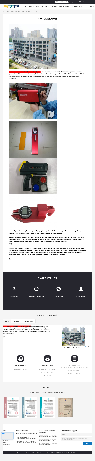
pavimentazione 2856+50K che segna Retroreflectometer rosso (48, 444)
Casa (4, 12)
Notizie (4, 442)
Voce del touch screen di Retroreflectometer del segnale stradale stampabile (26, 438)
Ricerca (70, 1)
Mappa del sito (6, 444)
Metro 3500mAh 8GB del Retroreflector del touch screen (27, 434)
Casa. (25, 6)
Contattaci (92, 6)
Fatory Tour (14, 297)
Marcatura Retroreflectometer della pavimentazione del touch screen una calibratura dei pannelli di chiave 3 (48, 436)
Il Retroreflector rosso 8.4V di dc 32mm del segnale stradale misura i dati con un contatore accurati (26, 442)
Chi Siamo (54, 6)
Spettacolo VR (45, 6)
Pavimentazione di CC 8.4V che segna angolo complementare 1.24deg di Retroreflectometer (48, 440)
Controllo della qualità (79, 6)
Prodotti (31, 6)
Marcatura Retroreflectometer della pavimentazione (47, 431)
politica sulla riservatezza (21, 452)
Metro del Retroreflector (22, 430)
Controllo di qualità (36, 297)
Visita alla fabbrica (64, 6)
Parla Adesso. (81, 1)
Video (37, 6)
